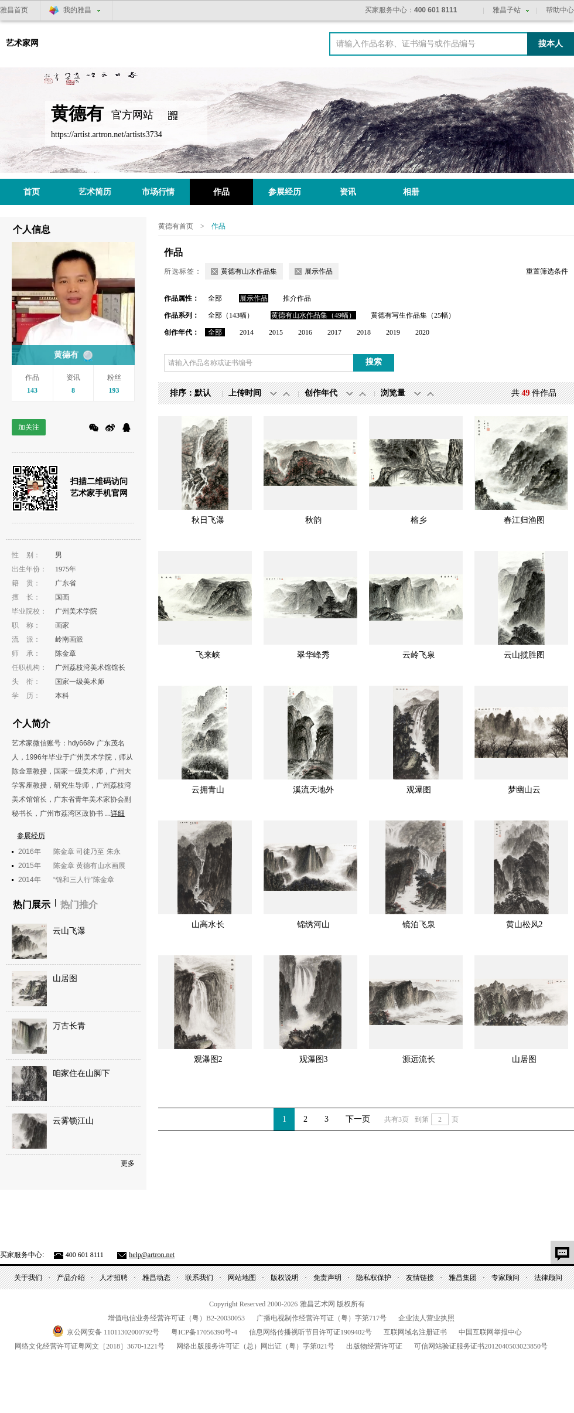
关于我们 (28, 1278)
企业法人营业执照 (426, 1318)
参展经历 (284, 192)
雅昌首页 (14, 10)
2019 (393, 332)
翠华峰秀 (313, 655)
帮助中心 (560, 10)
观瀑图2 (208, 1059)
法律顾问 (548, 1278)
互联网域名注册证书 (415, 1332)
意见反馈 (562, 1252)
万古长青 (69, 1026)
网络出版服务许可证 (255, 1346)
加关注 (28, 427)
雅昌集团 (463, 1278)
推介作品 (297, 298)
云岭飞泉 (418, 655)
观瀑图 (418, 789)
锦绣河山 (313, 924)
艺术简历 (94, 192)
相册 (411, 192)
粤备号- (204, 1332)
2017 (334, 332)
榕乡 (419, 520)
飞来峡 (208, 655)
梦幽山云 (524, 789)
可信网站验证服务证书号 (481, 1346)
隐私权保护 (373, 1278)
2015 (276, 332)
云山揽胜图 (524, 655)
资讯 (348, 192)
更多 (128, 1163)
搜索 (373, 361)
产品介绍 (71, 1278)
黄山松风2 (524, 924)
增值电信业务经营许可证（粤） (176, 1318)
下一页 (358, 1119)
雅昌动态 (156, 1278)
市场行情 (158, 192)
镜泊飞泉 (418, 924)
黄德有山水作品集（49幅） (313, 315)
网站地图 (242, 1278)
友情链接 (420, 1278)
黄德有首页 (175, 226)
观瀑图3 (313, 1059)
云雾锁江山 (73, 1120)
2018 (364, 332)
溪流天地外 (313, 789)
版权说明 (285, 1278)
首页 (31, 192)
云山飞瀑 (69, 931)
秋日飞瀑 (208, 520)
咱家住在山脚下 (81, 1073)
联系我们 (199, 1278)
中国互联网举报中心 (490, 1332)
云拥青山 (208, 789)
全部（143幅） (231, 315)
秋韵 (313, 520)
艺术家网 (22, 43)
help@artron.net (152, 1255)
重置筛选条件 (547, 271)
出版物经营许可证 (374, 1346)
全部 (215, 298)
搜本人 (550, 43)
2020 (422, 332)
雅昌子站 (507, 10)
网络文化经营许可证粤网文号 (90, 1346)
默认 (202, 393)
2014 (247, 332)
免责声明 (327, 1278)
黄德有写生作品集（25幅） (413, 315)
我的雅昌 (77, 10)
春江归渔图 (524, 520)
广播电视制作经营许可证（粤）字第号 (322, 1318)
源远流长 (418, 1059)
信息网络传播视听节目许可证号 (310, 1332)
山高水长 (208, 924)
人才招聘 (114, 1278)
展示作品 (254, 298)
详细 (118, 813)
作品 (221, 192)
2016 (305, 332)
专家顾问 (505, 1278)
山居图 (65, 978)
